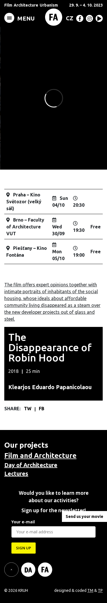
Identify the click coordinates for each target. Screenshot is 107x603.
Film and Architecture (40, 455)
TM (90, 590)
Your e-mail (23, 521)
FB (41, 408)
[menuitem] (68, 18)
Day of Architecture (30, 465)
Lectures (16, 473)
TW (28, 408)
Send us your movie (84, 516)
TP (100, 590)
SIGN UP (23, 547)
